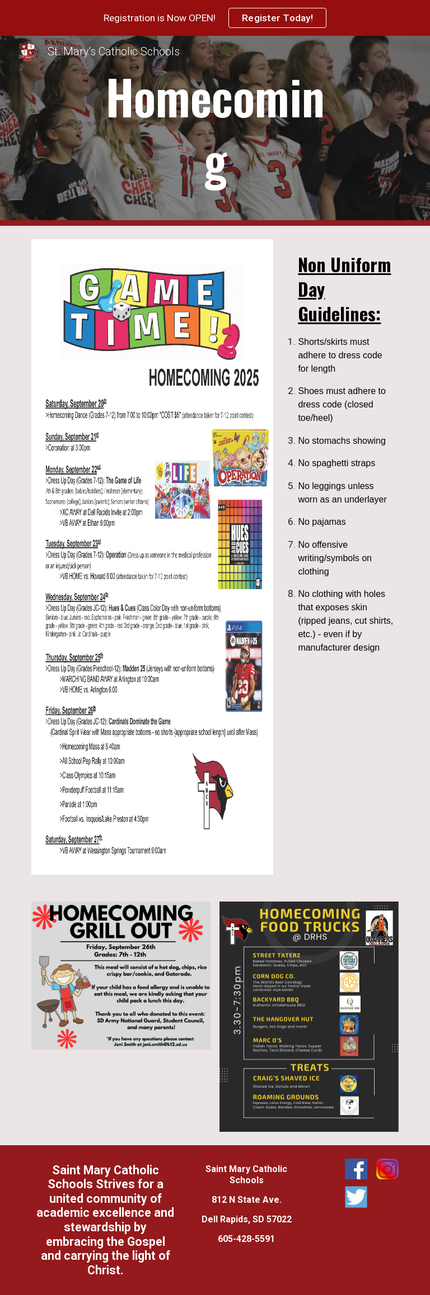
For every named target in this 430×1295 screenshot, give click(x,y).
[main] (214, 131)
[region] (215, 18)
